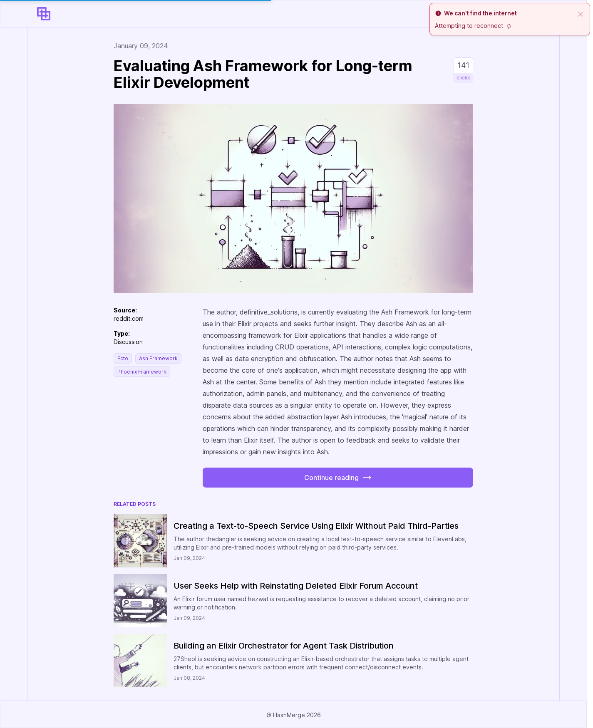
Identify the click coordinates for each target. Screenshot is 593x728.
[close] (580, 13)
